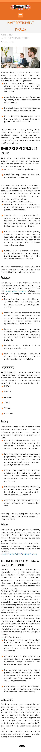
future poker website (15, 291)
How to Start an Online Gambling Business (19, 554)
